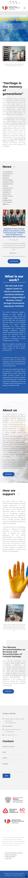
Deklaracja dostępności (11, 855)
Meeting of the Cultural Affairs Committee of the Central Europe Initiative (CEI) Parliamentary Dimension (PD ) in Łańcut (14, 233)
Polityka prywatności (10, 856)
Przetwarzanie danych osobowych (13, 853)
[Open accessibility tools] (26, 876)
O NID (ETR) (8, 858)
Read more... (14, 253)
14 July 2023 (15, 240)
